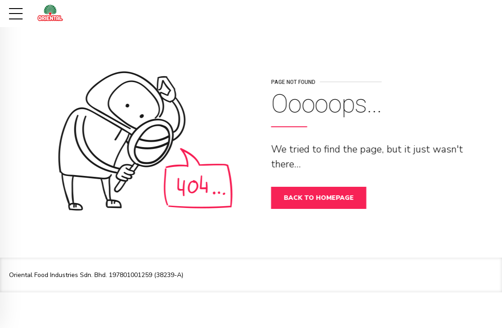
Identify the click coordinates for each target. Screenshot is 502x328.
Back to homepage (321, 198)
